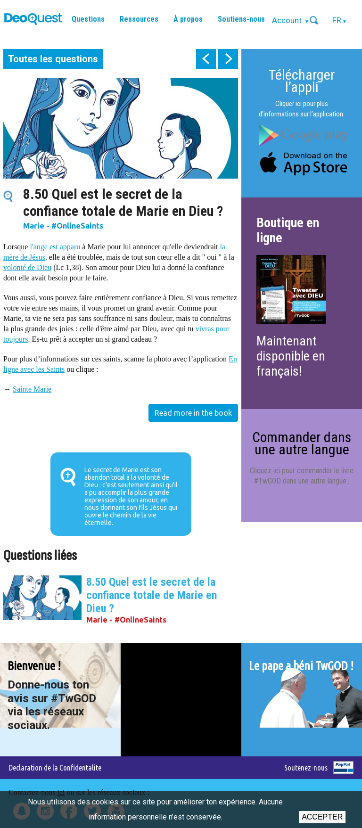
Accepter (322, 817)
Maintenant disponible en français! (290, 356)
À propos (188, 19)
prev (206, 59)
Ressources (139, 19)
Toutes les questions (53, 59)
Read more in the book (193, 413)
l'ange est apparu (55, 247)
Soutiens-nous (241, 19)
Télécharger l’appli (302, 80)
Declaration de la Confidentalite (54, 767)
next (228, 59)
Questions (88, 19)
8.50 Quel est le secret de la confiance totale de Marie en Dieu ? (151, 595)
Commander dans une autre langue (301, 443)
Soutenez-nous (306, 767)
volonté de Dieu (27, 267)
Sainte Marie (32, 389)
